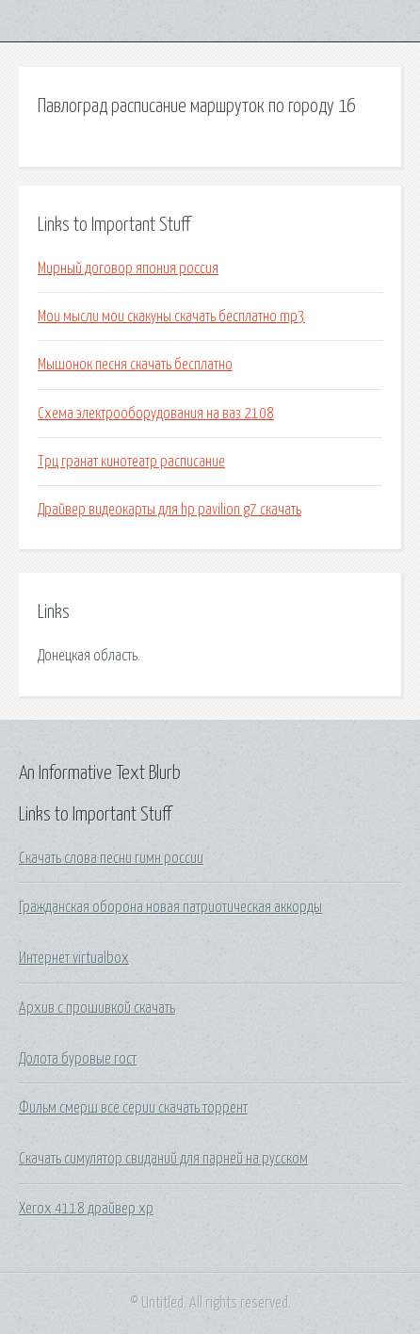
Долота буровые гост (78, 1058)
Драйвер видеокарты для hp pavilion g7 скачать (169, 509)
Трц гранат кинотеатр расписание (131, 461)
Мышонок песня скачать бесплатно (135, 364)
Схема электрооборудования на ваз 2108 (156, 413)
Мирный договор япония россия (128, 268)
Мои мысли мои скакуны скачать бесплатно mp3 (171, 316)
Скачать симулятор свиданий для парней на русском (163, 1158)
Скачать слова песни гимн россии (111, 858)
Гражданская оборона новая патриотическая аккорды (170, 907)
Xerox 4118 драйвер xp (86, 1208)
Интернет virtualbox (74, 958)
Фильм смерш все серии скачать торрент (133, 1107)
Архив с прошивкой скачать (97, 1008)
